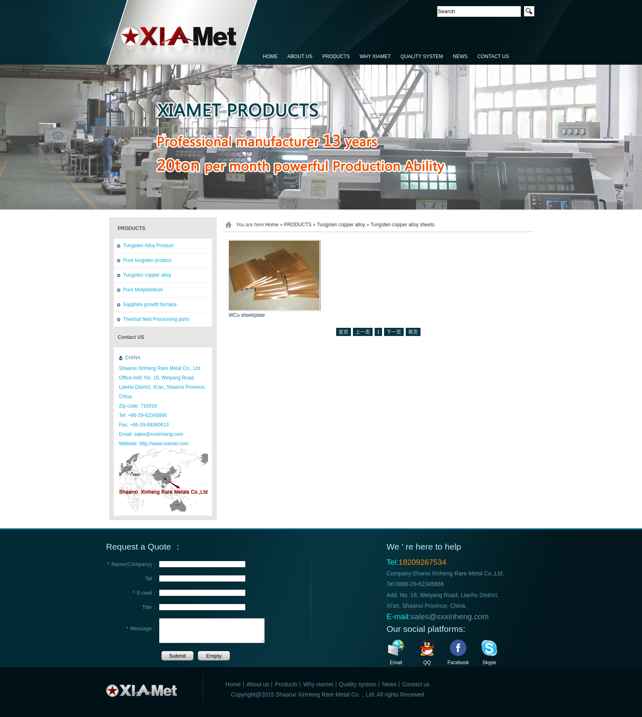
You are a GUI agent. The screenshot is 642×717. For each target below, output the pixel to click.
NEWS (460, 56)
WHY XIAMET (375, 56)
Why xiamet (318, 684)
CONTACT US (493, 56)
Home (271, 225)
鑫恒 (182, 32)
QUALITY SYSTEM (421, 56)
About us (257, 684)
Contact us (416, 684)
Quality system (358, 684)
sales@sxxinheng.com (449, 616)
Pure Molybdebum (143, 290)
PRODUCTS (336, 56)
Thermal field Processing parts (156, 319)
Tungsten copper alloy (147, 275)
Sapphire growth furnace (150, 304)
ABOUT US (299, 56)
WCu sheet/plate (247, 315)
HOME (270, 56)
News (389, 684)
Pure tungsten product (147, 260)
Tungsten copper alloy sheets (402, 225)
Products (286, 684)
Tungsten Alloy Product (148, 245)
